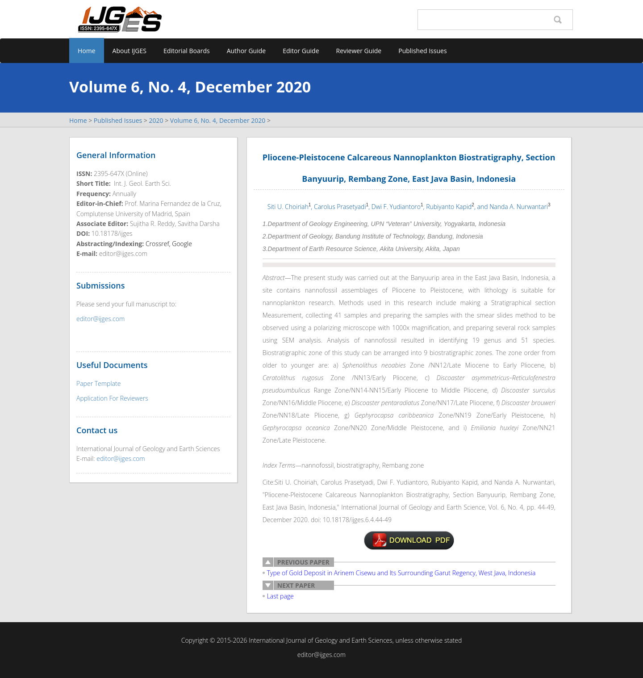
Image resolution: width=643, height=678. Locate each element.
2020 (156, 120)
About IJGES (129, 50)
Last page (280, 596)
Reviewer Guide (359, 50)
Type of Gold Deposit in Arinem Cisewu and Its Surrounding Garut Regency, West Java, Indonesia (401, 573)
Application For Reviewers (112, 398)
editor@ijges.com (100, 318)
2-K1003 (409, 540)
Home (87, 50)
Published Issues (422, 50)
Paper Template (98, 383)
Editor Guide (301, 50)
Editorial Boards (186, 50)
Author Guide (246, 50)
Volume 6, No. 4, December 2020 (218, 120)
